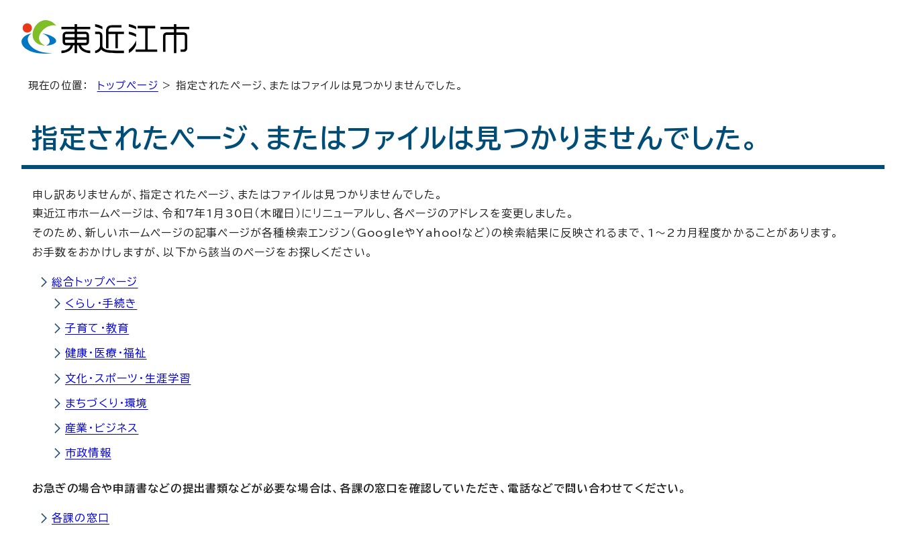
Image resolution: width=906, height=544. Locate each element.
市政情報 (88, 452)
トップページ (127, 85)
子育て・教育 (97, 328)
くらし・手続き (101, 303)
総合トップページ (95, 281)
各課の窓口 (80, 517)
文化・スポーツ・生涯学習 (128, 378)
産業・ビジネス (101, 428)
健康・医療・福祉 (106, 352)
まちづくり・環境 (106, 403)
